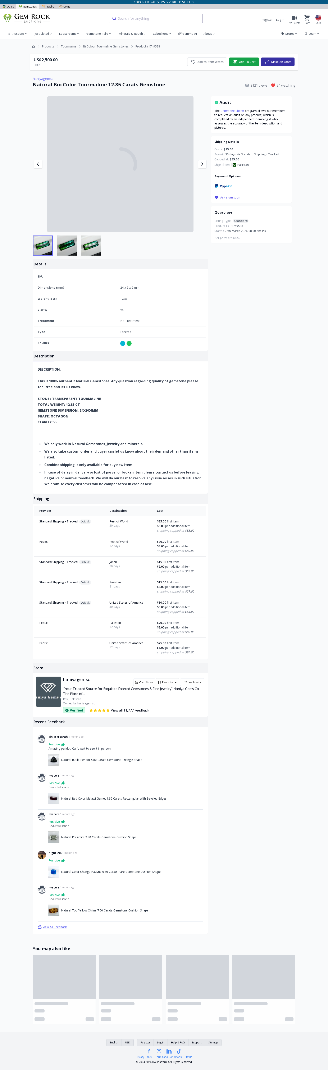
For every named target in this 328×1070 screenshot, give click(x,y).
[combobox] (156, 18)
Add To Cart (244, 61)
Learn (312, 34)
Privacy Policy (144, 1057)
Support (196, 1042)
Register (267, 20)
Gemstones (28, 6)
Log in (280, 20)
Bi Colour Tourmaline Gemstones (106, 46)
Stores (289, 34)
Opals (8, 6)
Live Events (192, 682)
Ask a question (227, 197)
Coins (64, 6)
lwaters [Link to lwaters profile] (54, 775)
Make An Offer (277, 61)
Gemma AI (187, 34)
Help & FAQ (178, 1042)
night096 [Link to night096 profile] (55, 853)
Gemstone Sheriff (232, 111)
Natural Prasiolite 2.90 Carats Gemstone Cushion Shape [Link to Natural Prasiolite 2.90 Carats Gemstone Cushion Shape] (99, 837)
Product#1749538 (147, 46)
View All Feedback (52, 927)
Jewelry (48, 6)
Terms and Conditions (168, 1057)
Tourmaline (68, 46)
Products (48, 46)
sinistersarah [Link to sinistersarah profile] (58, 737)
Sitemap (213, 1042)
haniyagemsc (43, 78)
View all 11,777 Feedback (119, 710)
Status (188, 1057)
